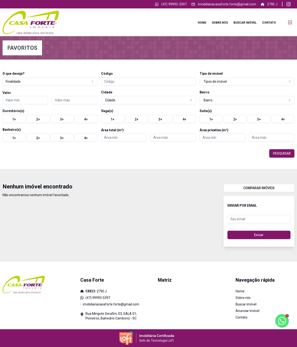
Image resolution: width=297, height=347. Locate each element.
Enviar (259, 235)
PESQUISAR (282, 153)
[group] (50, 119)
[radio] (14, 119)
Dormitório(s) (13, 111)
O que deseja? (14, 73)
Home (202, 22)
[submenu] (290, 22)
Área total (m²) (112, 130)
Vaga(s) (107, 111)
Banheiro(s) (12, 129)
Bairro (204, 92)
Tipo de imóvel (211, 73)
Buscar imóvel (245, 22)
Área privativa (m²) (214, 130)
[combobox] (50, 81)
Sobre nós (220, 22)
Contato (269, 22)
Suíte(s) (206, 111)
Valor (7, 93)
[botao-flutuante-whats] (282, 320)
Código (107, 73)
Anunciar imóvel (247, 311)
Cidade (106, 92)
